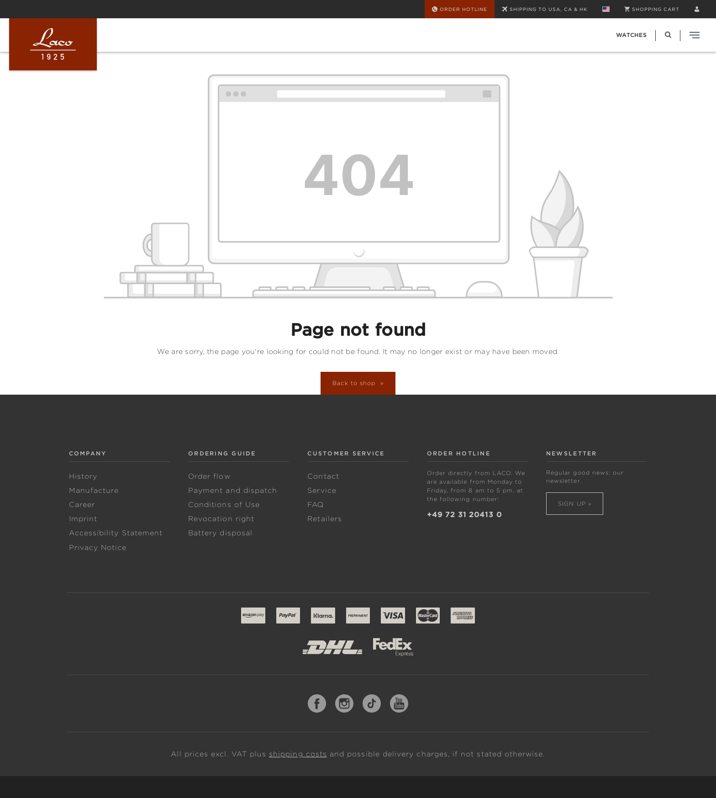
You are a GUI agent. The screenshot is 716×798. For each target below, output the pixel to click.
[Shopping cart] (652, 9)
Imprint (83, 519)
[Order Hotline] (460, 9)
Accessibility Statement (116, 533)
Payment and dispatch (232, 490)
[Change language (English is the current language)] (606, 9)
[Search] (668, 35)
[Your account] (697, 9)
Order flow (209, 476)
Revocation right (221, 519)
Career (82, 505)
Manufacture (94, 490)
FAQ (315, 505)
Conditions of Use (224, 505)
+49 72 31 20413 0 (464, 515)
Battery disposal (220, 533)
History (83, 476)
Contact (323, 476)
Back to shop (355, 383)
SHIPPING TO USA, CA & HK (545, 9)
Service (321, 490)
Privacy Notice (98, 548)
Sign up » (574, 503)
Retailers (324, 519)
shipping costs (298, 754)
